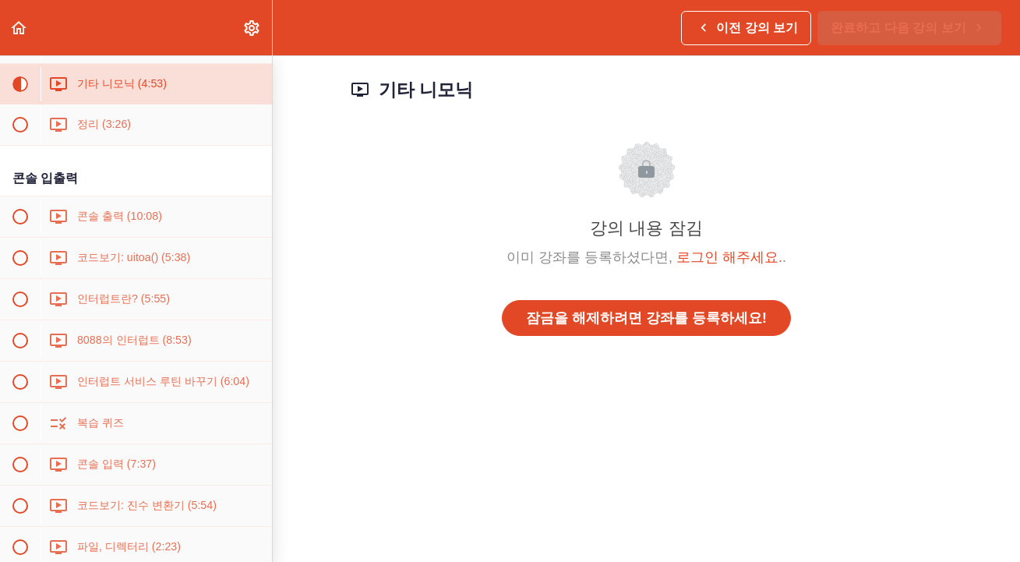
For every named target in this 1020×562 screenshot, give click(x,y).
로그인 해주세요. (729, 257)
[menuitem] (252, 27)
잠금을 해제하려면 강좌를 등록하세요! (646, 318)
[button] (19, 27)
